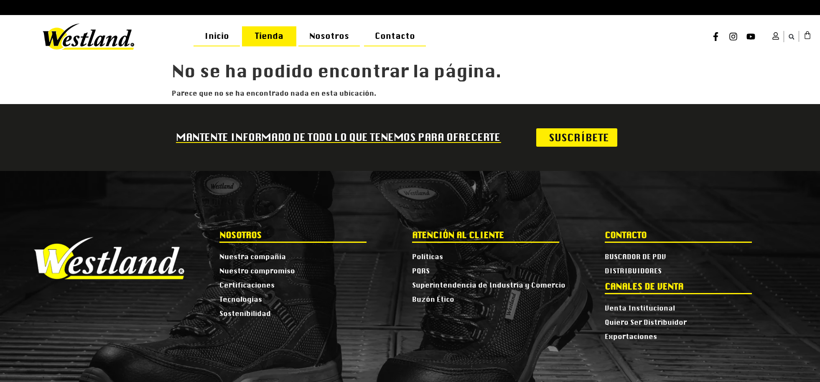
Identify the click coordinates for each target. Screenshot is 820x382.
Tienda (269, 36)
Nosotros (329, 36)
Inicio (216, 36)
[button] (791, 37)
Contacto (395, 36)
